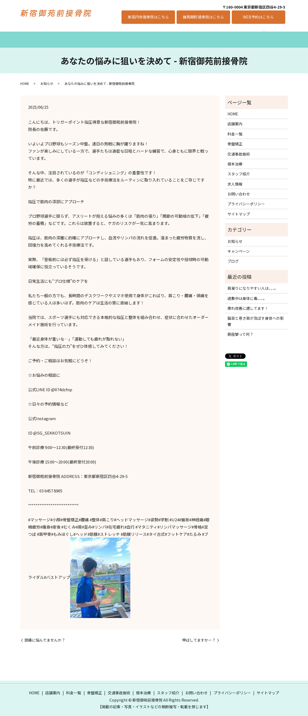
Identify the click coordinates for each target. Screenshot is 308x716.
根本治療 (169, 34)
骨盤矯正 (109, 34)
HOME (24, 78)
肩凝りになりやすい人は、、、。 (252, 282)
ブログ (233, 255)
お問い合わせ (238, 188)
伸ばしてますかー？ (199, 634)
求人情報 (229, 34)
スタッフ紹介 (199, 34)
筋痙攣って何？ (240, 328)
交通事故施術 (139, 34)
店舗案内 (56, 34)
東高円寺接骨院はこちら (148, 17)
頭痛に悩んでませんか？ (44, 634)
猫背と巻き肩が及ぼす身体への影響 (255, 315)
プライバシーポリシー (246, 198)
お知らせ (46, 78)
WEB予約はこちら (258, 17)
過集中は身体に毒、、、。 (247, 292)
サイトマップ (238, 208)
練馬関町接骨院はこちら (203, 17)
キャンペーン (259, 34)
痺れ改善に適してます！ (247, 303)
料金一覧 (82, 34)
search (281, 34)
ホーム (32, 34)
